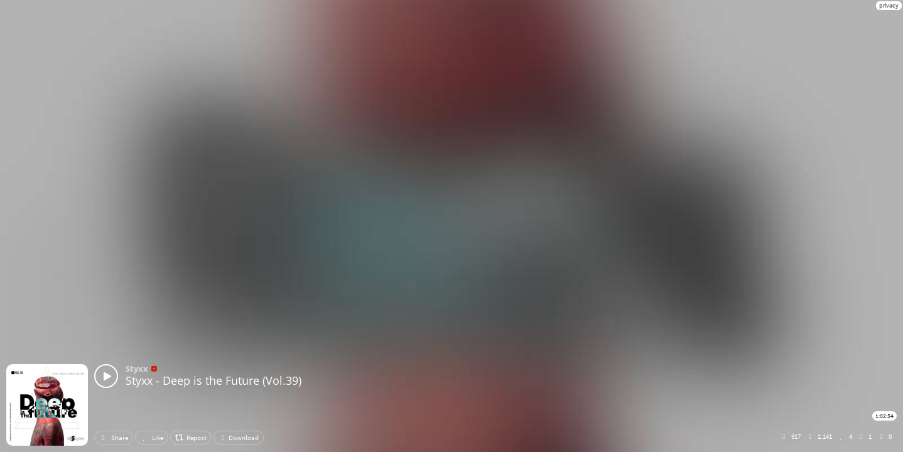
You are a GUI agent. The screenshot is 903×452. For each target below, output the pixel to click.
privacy (889, 5)
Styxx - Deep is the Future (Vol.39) (213, 380)
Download (239, 437)
